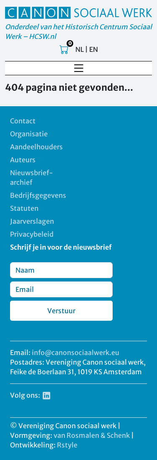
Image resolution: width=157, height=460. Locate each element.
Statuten (24, 208)
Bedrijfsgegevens (38, 195)
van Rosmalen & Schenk (92, 435)
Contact (23, 121)
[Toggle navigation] (78, 68)
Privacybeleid (32, 234)
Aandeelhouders (36, 147)
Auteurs (23, 160)
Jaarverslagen (32, 221)
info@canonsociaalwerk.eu (75, 352)
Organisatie (29, 134)
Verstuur (61, 311)
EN (93, 49)
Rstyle (67, 445)
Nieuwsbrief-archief (31, 178)
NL (79, 49)
